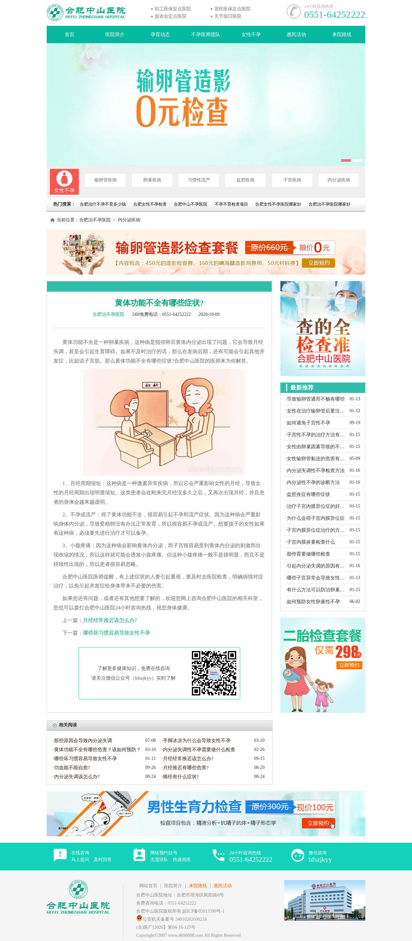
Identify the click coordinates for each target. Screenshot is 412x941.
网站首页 (148, 885)
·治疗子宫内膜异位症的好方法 (316, 506)
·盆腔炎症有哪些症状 (308, 494)
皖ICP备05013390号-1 (204, 911)
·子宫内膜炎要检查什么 (310, 542)
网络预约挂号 (170, 856)
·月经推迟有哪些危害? (185, 767)
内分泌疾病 (339, 180)
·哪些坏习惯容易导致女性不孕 (85, 758)
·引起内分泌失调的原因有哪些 (316, 565)
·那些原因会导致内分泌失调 (82, 740)
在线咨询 (91, 856)
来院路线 (341, 34)
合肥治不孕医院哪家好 (330, 204)
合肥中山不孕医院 (190, 204)
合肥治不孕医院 (95, 220)
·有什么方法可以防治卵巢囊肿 (316, 589)
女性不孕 (251, 34)
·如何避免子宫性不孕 (308, 422)
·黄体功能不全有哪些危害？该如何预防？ (97, 749)
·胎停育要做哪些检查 (308, 554)
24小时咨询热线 (250, 856)
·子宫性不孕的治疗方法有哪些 (316, 434)
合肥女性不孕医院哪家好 (278, 204)
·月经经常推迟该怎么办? (187, 758)
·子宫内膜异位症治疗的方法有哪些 (316, 530)
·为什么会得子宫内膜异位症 (315, 518)
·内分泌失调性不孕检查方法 (315, 470)
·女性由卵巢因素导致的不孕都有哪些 (316, 446)
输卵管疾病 (105, 180)
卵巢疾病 (152, 180)
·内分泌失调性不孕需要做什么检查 (198, 749)
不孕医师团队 (205, 34)
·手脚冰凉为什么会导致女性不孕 (196, 740)
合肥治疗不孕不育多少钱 (103, 204)
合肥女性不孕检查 (150, 204)
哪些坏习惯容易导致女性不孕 (116, 632)
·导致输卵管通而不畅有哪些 (315, 399)
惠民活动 (296, 34)
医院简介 (115, 34)
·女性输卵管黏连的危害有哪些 (316, 458)
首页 (69, 34)
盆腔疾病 (246, 180)
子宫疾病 (292, 180)
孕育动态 (160, 34)
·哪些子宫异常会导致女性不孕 (316, 577)
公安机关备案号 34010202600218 (171, 919)
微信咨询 (320, 856)
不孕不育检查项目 (231, 204)
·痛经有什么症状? (180, 776)
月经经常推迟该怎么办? (110, 620)
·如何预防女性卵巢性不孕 (313, 601)
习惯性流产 (199, 180)
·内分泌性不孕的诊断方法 (313, 482)
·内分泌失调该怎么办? (76, 776)
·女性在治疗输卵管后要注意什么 (316, 410)
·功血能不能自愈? (71, 767)
